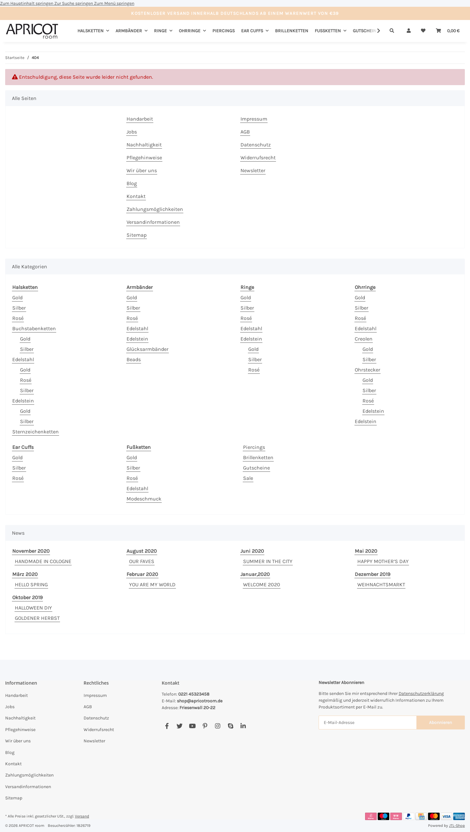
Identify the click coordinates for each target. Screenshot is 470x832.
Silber (19, 308)
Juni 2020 (252, 551)
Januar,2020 (255, 574)
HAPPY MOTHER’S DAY (383, 561)
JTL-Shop (457, 825)
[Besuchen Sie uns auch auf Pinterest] (205, 726)
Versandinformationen (153, 222)
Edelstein (23, 401)
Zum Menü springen (114, 3)
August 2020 (142, 551)
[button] (409, 31)
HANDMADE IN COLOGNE (43, 561)
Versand (82, 816)
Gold (17, 297)
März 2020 (25, 574)
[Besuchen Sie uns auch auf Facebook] (167, 726)
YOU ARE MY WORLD (152, 584)
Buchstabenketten (34, 328)
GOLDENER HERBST (37, 618)
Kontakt (136, 196)
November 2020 (31, 551)
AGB (245, 132)
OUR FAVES (141, 561)
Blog (132, 183)
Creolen (364, 339)
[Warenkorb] (448, 31)
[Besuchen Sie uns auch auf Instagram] (218, 726)
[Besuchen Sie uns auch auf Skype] (230, 726)
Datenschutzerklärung (421, 693)
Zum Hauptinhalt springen (27, 3)
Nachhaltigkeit (144, 145)
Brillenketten (258, 457)
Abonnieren (440, 722)
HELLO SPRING (31, 584)
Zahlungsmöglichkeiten (155, 209)
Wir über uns (142, 170)
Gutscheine (256, 468)
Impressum (253, 119)
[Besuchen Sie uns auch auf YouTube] (192, 726)
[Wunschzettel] (423, 31)
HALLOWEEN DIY (33, 608)
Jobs (132, 132)
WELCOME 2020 (261, 584)
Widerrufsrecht (258, 157)
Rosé (18, 318)
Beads (134, 359)
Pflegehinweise (144, 157)
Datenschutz (255, 145)
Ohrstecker (367, 370)
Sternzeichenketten (35, 432)
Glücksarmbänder (148, 349)
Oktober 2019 (27, 597)
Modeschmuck (144, 499)
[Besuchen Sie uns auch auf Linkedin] (243, 726)
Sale (248, 478)
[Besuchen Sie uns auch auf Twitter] (180, 726)
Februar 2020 (142, 574)
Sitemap (137, 235)
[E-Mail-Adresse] (368, 722)
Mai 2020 (366, 551)
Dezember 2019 (372, 574)
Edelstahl (23, 359)
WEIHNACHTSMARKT (381, 584)
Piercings (254, 447)
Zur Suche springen (74, 3)
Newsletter (252, 170)
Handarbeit (140, 119)
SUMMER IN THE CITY (267, 561)
